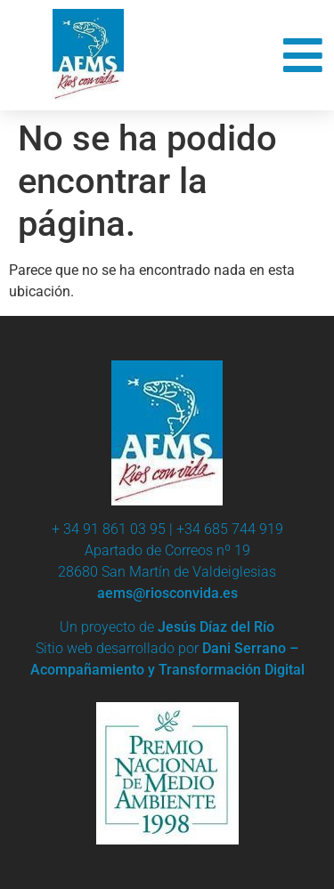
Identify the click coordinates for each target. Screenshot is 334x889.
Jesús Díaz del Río (216, 626)
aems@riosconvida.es (167, 593)
